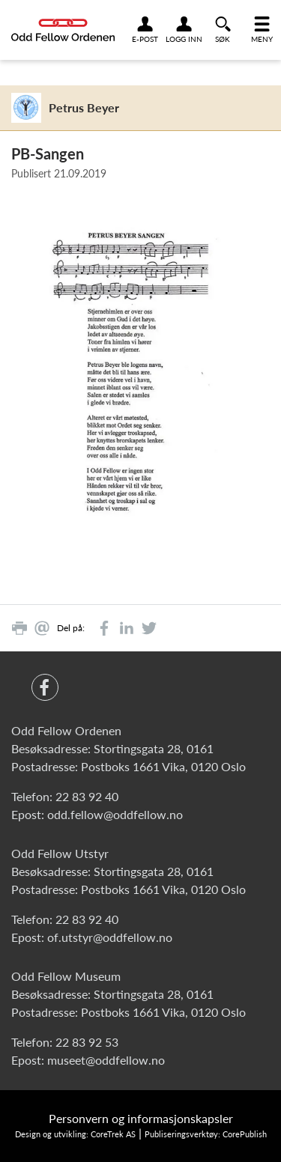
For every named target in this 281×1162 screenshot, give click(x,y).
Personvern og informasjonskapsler (141, 1118)
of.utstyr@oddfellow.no (109, 937)
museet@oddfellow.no (106, 1060)
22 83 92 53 (86, 1042)
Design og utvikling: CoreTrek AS (75, 1134)
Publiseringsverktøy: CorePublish (206, 1134)
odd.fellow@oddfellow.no (115, 814)
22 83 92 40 (86, 796)
